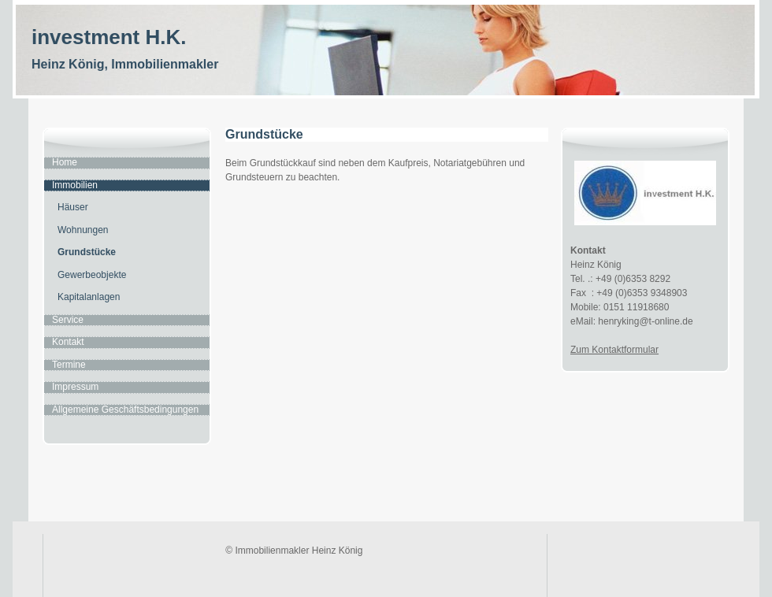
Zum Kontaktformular (614, 349)
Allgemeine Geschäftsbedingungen (125, 409)
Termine (69, 364)
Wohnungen (83, 229)
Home (64, 162)
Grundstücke (87, 252)
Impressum (75, 386)
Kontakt (68, 341)
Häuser (73, 207)
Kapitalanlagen (89, 296)
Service (68, 319)
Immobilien (75, 185)
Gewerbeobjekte (92, 274)
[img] (386, 64)
